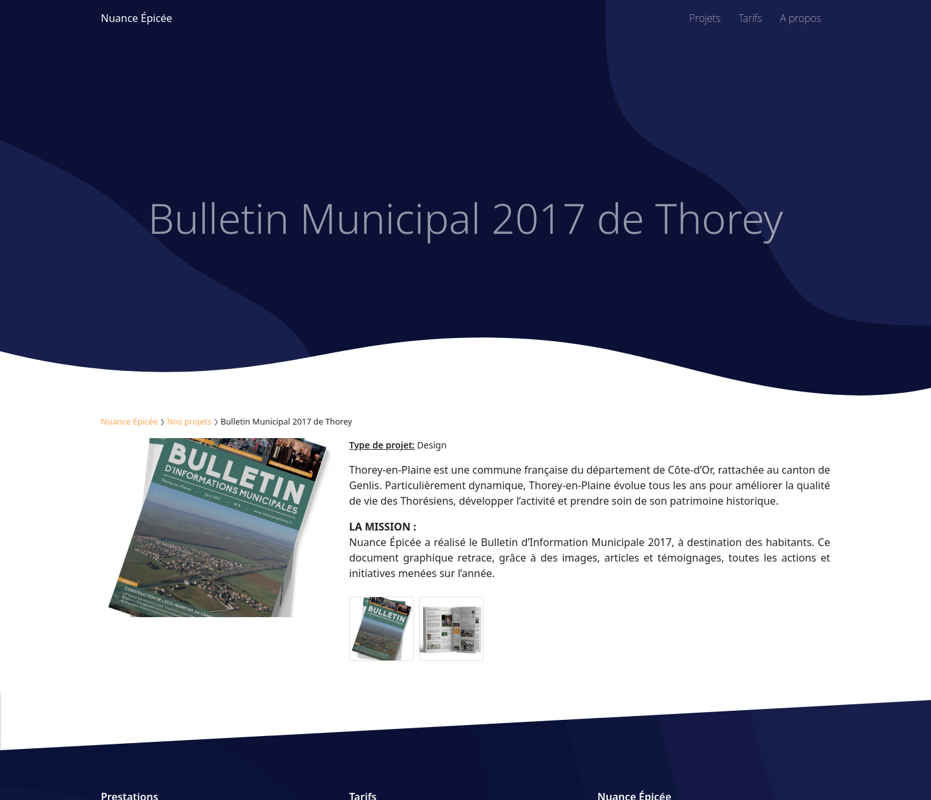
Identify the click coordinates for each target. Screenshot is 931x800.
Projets (704, 18)
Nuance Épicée (136, 18)
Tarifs (750, 18)
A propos (800, 18)
